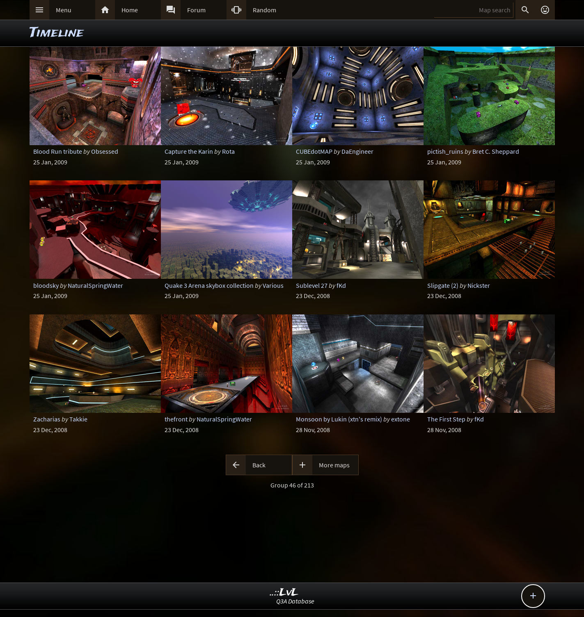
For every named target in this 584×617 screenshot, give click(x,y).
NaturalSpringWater (95, 285)
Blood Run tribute (57, 151)
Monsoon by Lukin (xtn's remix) (339, 419)
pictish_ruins (445, 151)
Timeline (57, 33)
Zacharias (46, 419)
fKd (341, 285)
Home (129, 10)
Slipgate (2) (442, 285)
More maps (334, 465)
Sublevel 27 (311, 285)
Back (259, 465)
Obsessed (104, 151)
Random (264, 10)
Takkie (78, 419)
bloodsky (46, 285)
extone (400, 419)
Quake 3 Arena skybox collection (209, 285)
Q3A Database (295, 601)
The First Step (446, 419)
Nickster (478, 285)
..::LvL (284, 592)
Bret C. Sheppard (495, 151)
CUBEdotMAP (314, 151)
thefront (176, 419)
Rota (228, 151)
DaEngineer (357, 151)
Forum (196, 10)
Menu (63, 10)
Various (273, 285)
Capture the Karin (189, 151)
